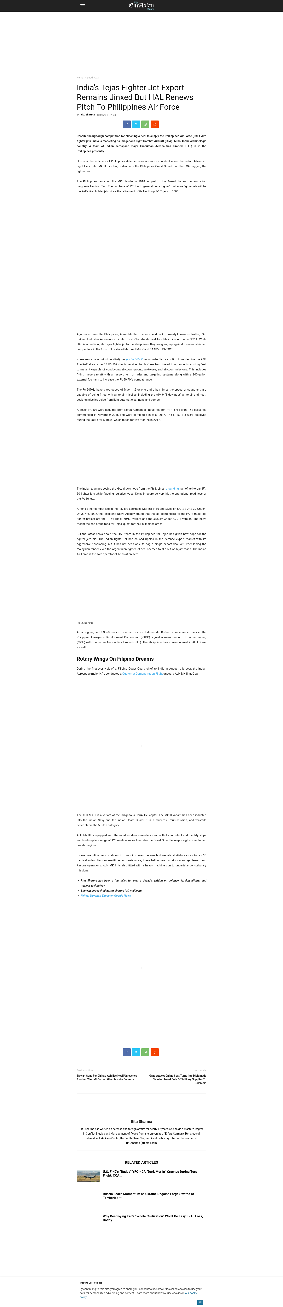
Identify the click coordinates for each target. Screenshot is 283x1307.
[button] (82, 6)
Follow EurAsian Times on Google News (106, 895)
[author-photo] (141, 1116)
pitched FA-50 (134, 359)
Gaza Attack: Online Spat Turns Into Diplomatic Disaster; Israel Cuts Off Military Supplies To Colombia (177, 1079)
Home (80, 77)
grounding (172, 488)
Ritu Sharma (87, 114)
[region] (141, 41)
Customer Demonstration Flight (142, 673)
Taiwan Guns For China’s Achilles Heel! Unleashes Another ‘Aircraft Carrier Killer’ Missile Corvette (107, 1077)
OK (200, 1302)
